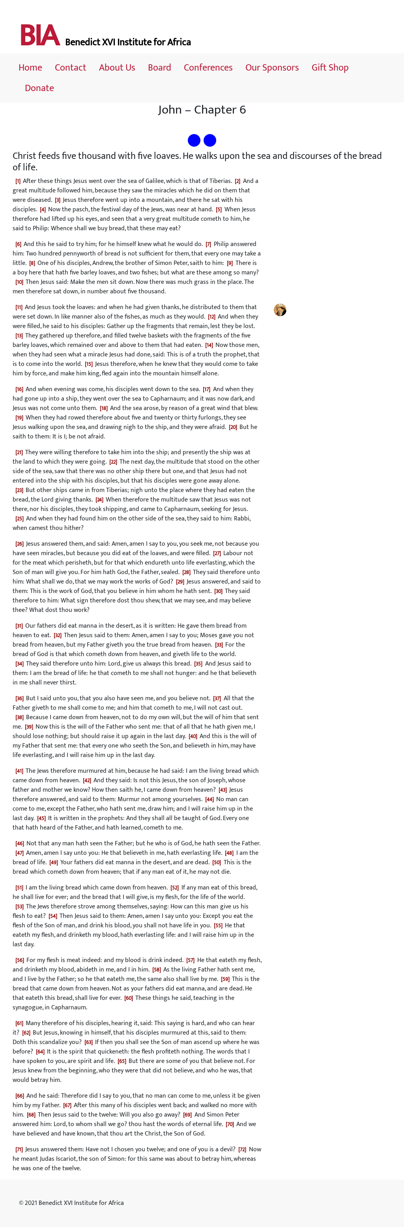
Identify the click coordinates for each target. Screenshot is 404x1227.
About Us (117, 68)
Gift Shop (330, 68)
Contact (70, 68)
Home (30, 68)
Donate (39, 88)
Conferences (208, 68)
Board (159, 68)
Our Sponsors (272, 68)
